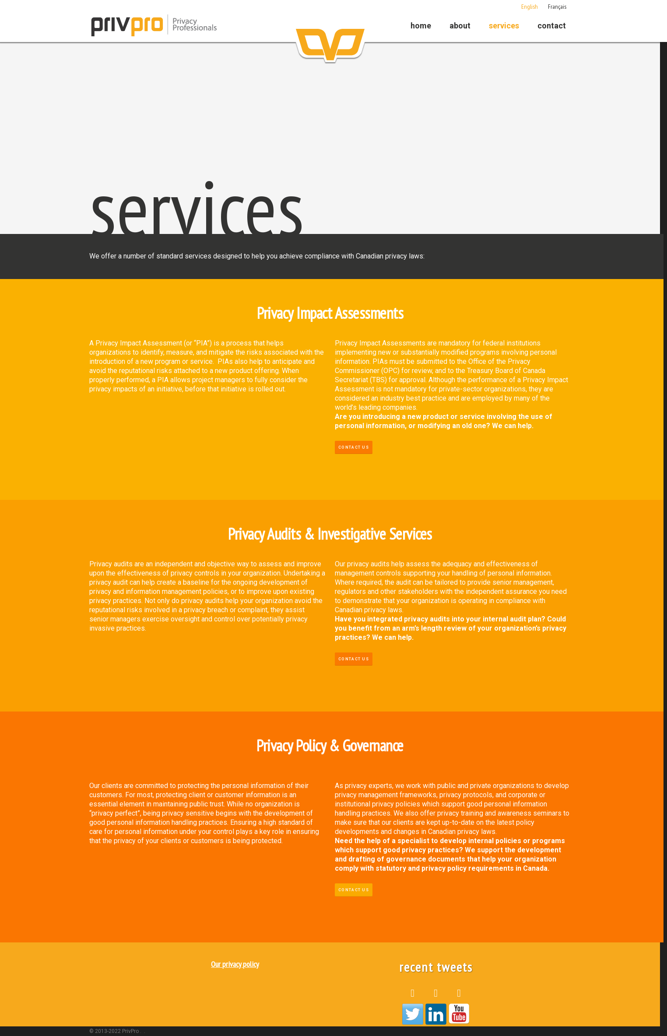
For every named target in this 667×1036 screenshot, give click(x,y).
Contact (551, 25)
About (459, 25)
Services (504, 25)
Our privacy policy (235, 964)
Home (421, 25)
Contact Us (353, 447)
